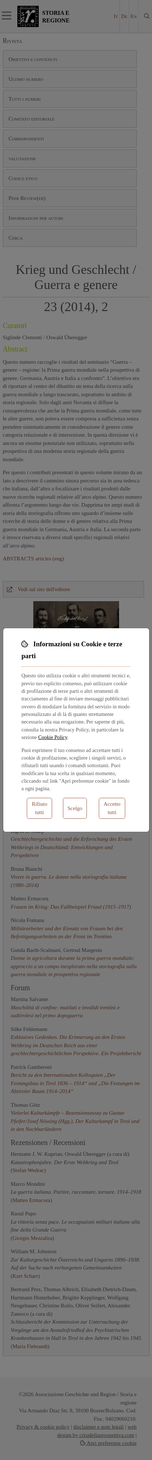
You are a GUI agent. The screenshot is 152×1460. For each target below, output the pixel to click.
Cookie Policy (52, 737)
